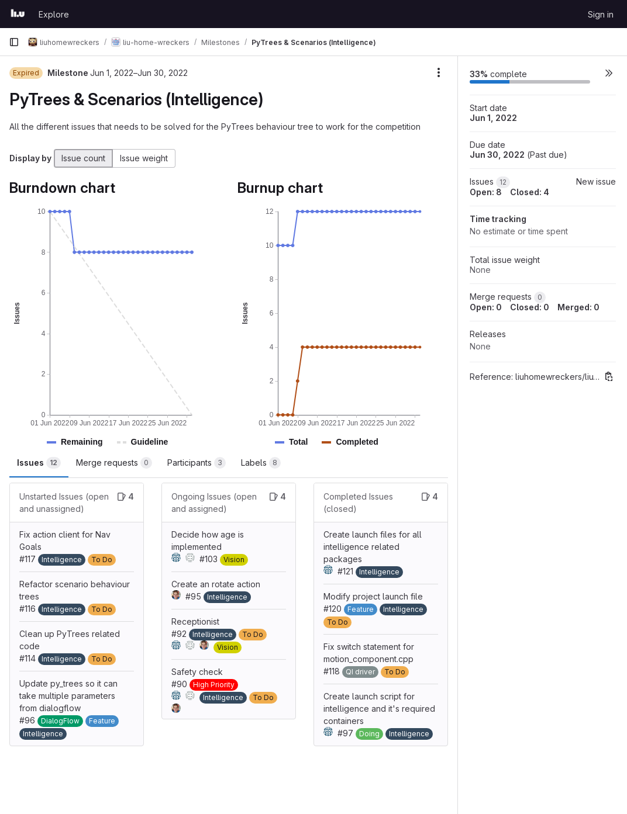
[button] (82, 442)
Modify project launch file (373, 596)
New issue (596, 181)
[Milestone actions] (438, 72)
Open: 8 (486, 192)
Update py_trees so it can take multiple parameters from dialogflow (68, 695)
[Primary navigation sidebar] (14, 42)
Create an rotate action (215, 584)
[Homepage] (17, 14)
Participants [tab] (196, 463)
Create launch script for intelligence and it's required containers (379, 708)
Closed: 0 (529, 307)
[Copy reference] (609, 376)
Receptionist (195, 621)
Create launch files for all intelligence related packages (372, 546)
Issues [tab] (39, 463)
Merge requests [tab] (114, 463)
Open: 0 (486, 307)
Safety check (197, 672)
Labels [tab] (261, 463)
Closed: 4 (529, 192)
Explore (54, 14)
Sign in (601, 14)
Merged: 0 (578, 307)
